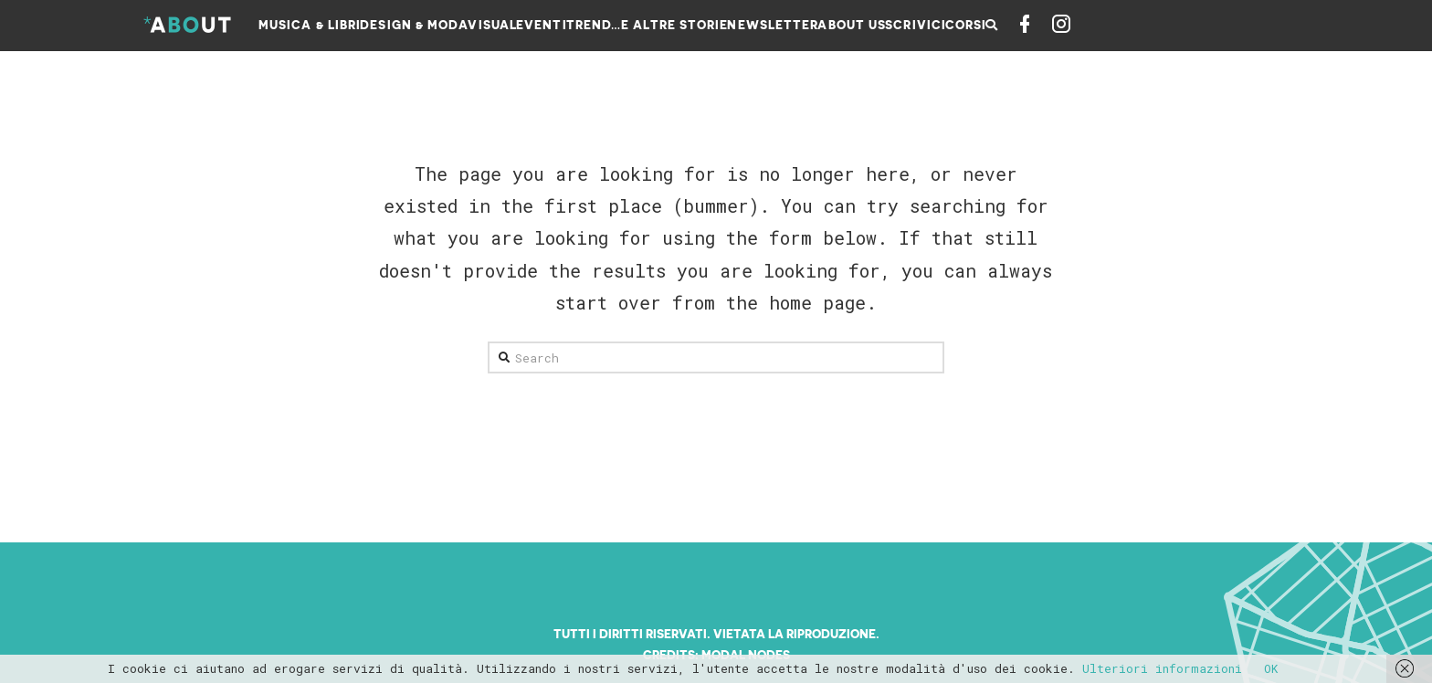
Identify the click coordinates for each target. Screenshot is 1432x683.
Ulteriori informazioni (1162, 668)
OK (1271, 668)
